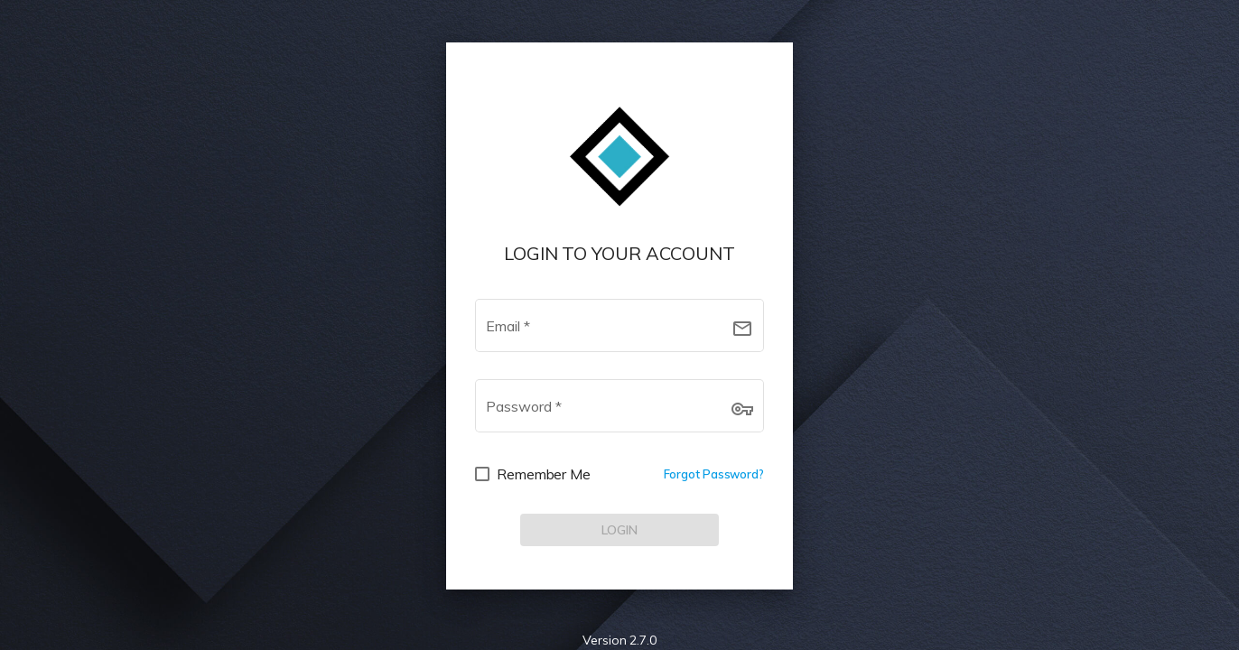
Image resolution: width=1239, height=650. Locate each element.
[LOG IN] (619, 530)
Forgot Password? (714, 474)
